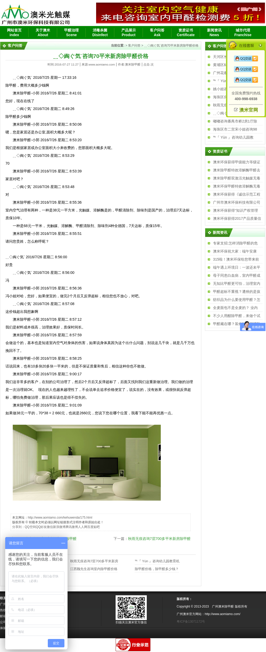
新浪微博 (59, 527)
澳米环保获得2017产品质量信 (237, 218)
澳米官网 (248, 110)
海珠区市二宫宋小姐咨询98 (235, 129)
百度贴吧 (93, 527)
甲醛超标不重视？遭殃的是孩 (236, 291)
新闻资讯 (220, 232)
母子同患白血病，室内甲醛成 (236, 275)
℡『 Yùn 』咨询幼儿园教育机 (157, 561)
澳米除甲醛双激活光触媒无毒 (236, 178)
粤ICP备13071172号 (191, 621)
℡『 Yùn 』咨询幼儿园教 (233, 137)
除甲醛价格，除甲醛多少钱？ (157, 569)
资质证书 (220, 151)
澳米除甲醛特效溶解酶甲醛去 (236, 170)
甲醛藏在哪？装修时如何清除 (236, 324)
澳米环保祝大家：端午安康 (235, 251)
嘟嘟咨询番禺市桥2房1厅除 (235, 121)
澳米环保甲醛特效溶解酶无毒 (236, 186)
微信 (50, 527)
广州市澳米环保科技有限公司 (236, 202)
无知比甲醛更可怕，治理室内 (236, 283)
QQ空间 (30, 527)
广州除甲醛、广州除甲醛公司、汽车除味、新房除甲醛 (35, 13)
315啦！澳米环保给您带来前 (236, 259)
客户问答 (134, 45)
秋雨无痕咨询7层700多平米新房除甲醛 (159, 539)
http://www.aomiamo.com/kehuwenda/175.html (60, 517)
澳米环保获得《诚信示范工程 (236, 194)
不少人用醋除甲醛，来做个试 (236, 316)
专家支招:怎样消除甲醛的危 (235, 243)
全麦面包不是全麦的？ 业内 (235, 308)
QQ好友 (41, 527)
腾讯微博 (71, 527)
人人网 (82, 527)
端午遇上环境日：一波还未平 (236, 267)
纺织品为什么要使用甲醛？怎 (236, 300)
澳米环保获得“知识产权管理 (235, 210)
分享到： (18, 527)
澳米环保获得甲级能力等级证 (236, 162)
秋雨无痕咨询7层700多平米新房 (94, 561)
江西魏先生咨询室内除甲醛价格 (93, 569)
